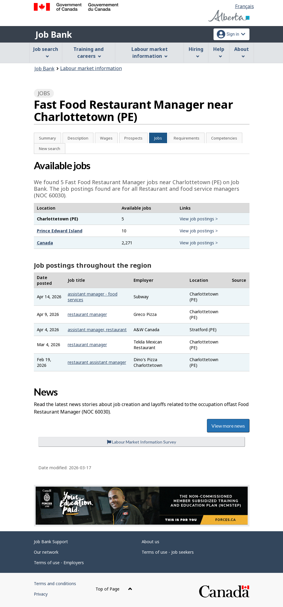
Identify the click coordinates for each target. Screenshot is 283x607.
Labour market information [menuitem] (149, 52)
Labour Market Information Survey (141, 441)
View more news (228, 426)
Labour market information (91, 68)
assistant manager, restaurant (97, 329)
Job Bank (53, 34)
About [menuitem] (241, 52)
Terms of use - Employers (59, 562)
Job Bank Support (51, 541)
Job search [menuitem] (45, 52)
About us (150, 541)
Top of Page (114, 589)
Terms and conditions (55, 583)
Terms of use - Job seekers (168, 552)
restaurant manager (87, 314)
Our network (46, 552)
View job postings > (199, 219)
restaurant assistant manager (97, 362)
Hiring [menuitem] (196, 52)
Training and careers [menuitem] (88, 52)
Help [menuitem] (218, 52)
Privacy (41, 594)
